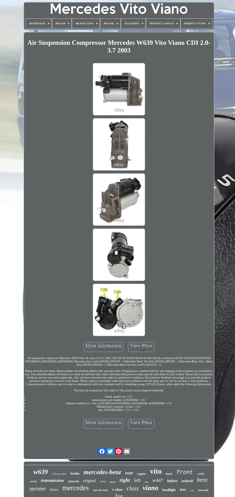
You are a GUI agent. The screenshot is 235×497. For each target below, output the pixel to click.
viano (150, 488)
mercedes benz (100, 490)
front (184, 472)
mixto (54, 489)
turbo (103, 481)
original (89, 480)
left (137, 480)
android (187, 481)
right (125, 480)
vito (156, 471)
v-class (117, 489)
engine (141, 473)
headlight (169, 490)
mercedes (75, 488)
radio (200, 473)
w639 (41, 471)
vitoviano (59, 474)
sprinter (37, 489)
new (146, 482)
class (133, 488)
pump (33, 481)
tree (183, 489)
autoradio (203, 490)
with (192, 490)
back (169, 473)
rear (129, 472)
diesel (112, 482)
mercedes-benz (102, 472)
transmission (52, 480)
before (172, 481)
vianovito (73, 481)
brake (75, 473)
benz (202, 479)
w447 (157, 480)
